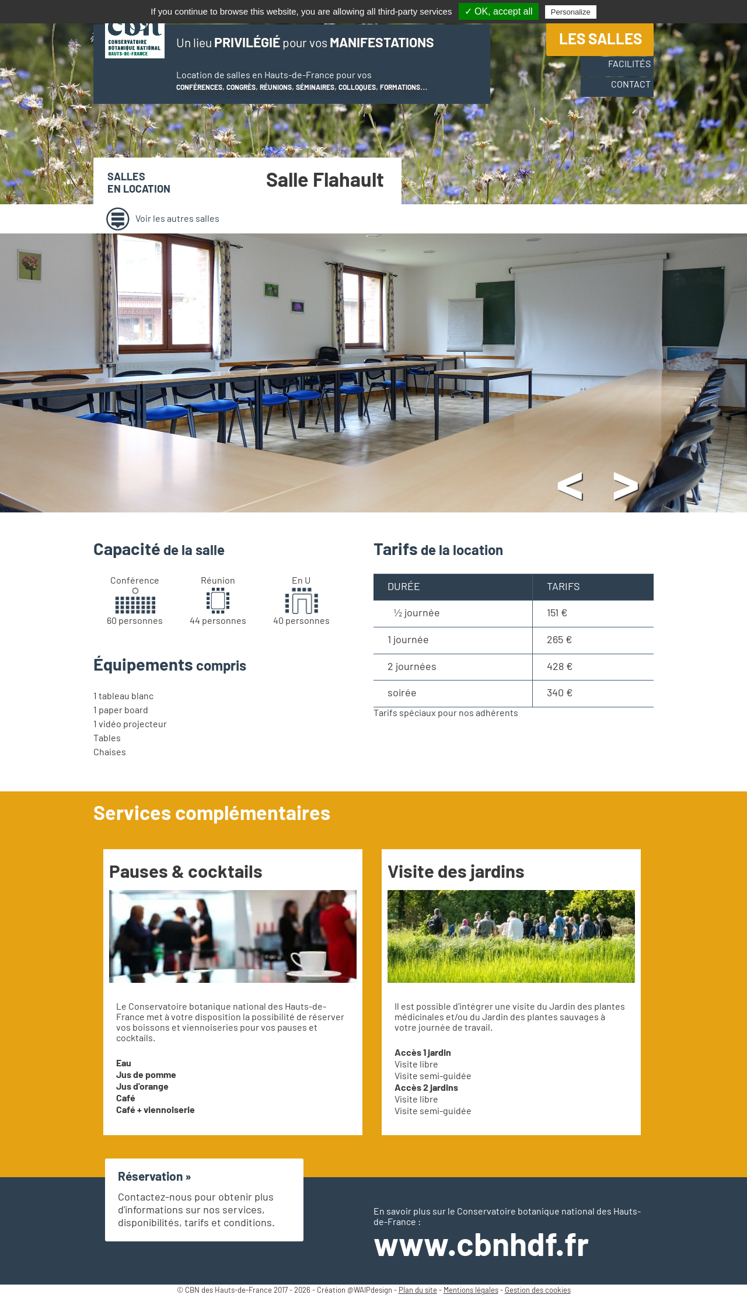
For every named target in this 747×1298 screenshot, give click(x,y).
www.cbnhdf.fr (481, 1246)
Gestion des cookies (538, 1290)
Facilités (620, 71)
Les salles (600, 43)
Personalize (571, 12)
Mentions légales (471, 1290)
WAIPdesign (373, 1290)
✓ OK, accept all (499, 11)
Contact (622, 94)
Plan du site (418, 1290)
